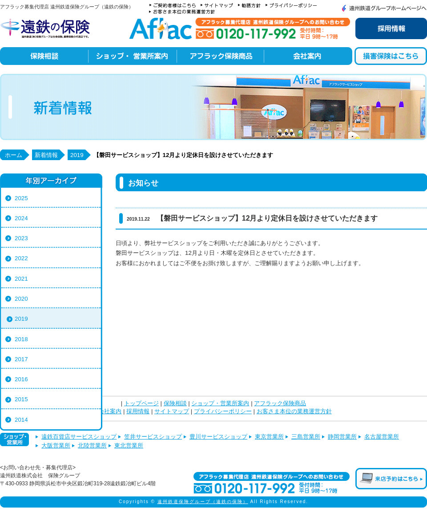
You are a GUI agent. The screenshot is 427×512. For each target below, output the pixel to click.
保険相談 (175, 403)
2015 (21, 399)
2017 (21, 359)
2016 (21, 379)
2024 (21, 218)
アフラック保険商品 (280, 403)
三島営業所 (305, 436)
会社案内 (109, 411)
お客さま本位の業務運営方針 (294, 411)
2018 (21, 339)
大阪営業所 (55, 445)
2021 (21, 278)
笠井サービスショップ (153, 436)
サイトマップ (171, 411)
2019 (21, 318)
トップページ (141, 403)
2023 (21, 238)
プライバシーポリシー (223, 411)
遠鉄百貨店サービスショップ (79, 436)
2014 (21, 419)
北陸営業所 (92, 445)
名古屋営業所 (381, 436)
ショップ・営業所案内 (220, 403)
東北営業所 (128, 445)
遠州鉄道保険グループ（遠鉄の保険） (202, 501)
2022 (21, 258)
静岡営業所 (342, 436)
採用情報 (137, 411)
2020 (21, 298)
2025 (21, 198)
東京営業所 (269, 436)
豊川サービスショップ (218, 436)
